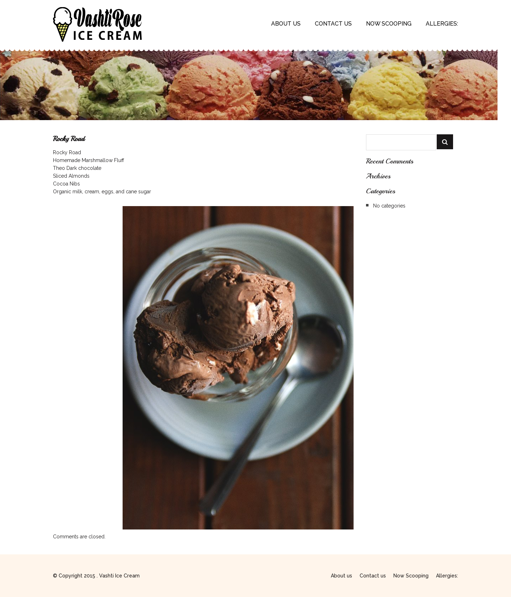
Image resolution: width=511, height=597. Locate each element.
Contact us (333, 23)
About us (286, 23)
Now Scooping (389, 23)
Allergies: (442, 23)
